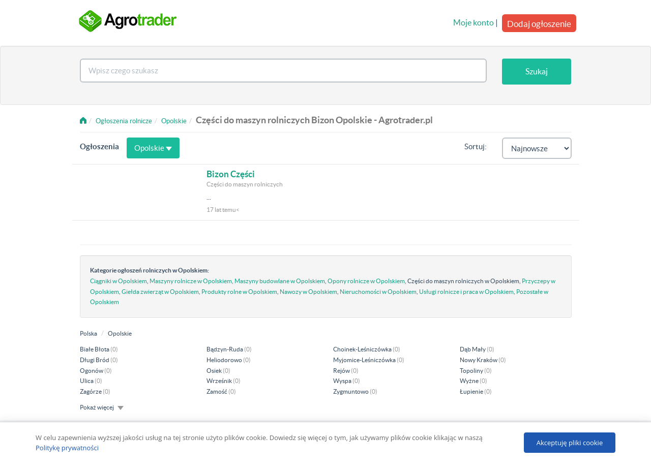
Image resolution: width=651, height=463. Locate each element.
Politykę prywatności (67, 447)
